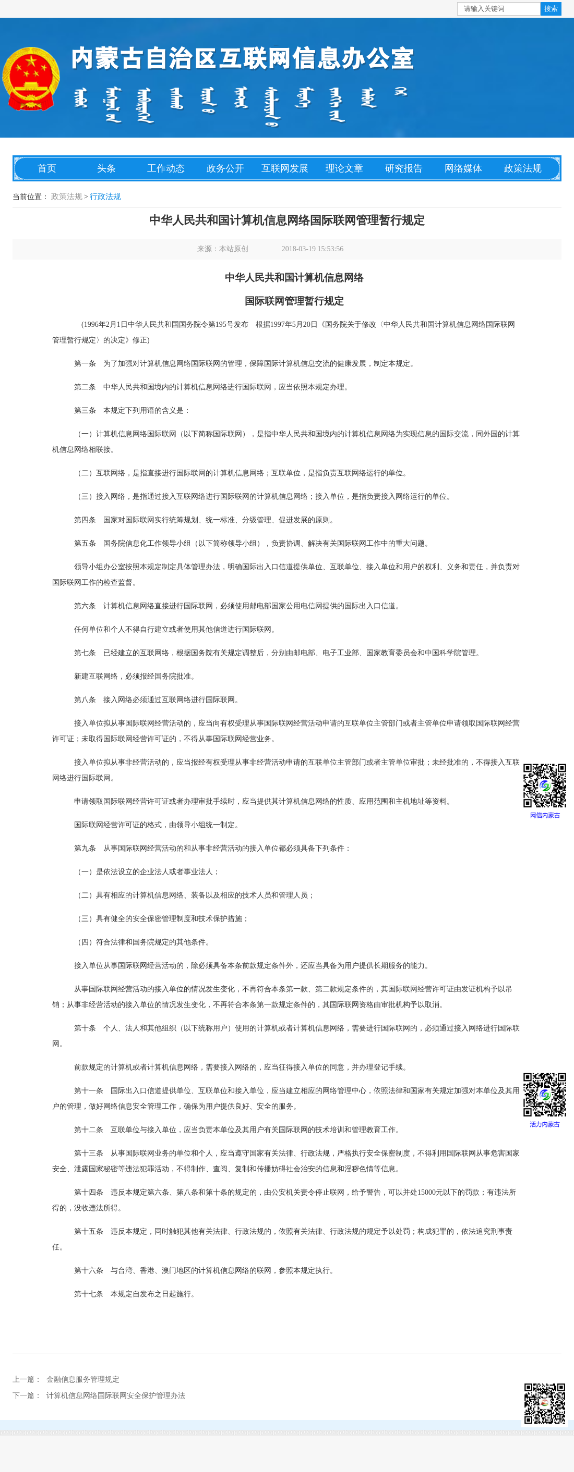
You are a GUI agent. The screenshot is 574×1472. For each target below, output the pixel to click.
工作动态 (166, 168)
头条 (106, 168)
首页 (47, 168)
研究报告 (404, 168)
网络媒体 (463, 168)
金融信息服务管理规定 (82, 1379)
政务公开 (225, 168)
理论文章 (344, 168)
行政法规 (105, 196)
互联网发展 (284, 168)
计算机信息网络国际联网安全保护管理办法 (115, 1396)
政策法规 (523, 168)
